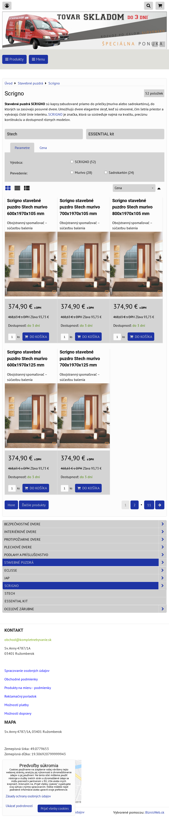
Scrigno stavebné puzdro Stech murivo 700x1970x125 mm (80, 359)
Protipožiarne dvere (85, 539)
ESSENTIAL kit (101, 134)
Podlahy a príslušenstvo (85, 554)
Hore (11, 505)
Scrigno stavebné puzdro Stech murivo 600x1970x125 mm (27, 359)
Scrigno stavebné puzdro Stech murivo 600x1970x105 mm (27, 207)
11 (149, 505)
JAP (85, 578)
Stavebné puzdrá (85, 562)
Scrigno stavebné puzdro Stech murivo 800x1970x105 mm (132, 207)
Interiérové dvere (85, 531)
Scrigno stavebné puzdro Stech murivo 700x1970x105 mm (80, 207)
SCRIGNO (55, 114)
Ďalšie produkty (34, 505)
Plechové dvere (85, 547)
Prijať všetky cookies (55, 808)
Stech (12, 134)
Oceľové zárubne (85, 609)
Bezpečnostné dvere (85, 524)
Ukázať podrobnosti (19, 806)
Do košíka (36, 336)
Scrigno (85, 585)
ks (14, 337)
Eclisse (85, 570)
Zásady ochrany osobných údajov (28, 796)
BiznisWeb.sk (154, 812)
